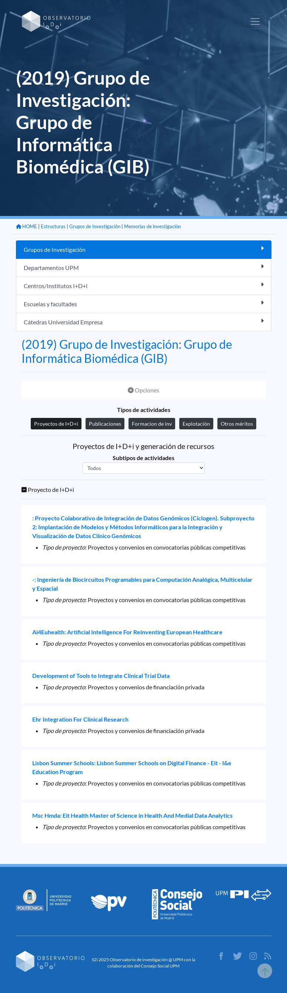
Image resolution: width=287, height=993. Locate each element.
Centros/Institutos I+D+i (144, 285)
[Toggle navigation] (255, 21)
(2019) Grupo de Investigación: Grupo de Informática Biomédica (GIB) (126, 351)
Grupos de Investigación (94, 226)
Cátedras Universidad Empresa (144, 321)
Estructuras (53, 226)
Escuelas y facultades (144, 303)
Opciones (143, 390)
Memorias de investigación (152, 226)
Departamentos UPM (144, 267)
